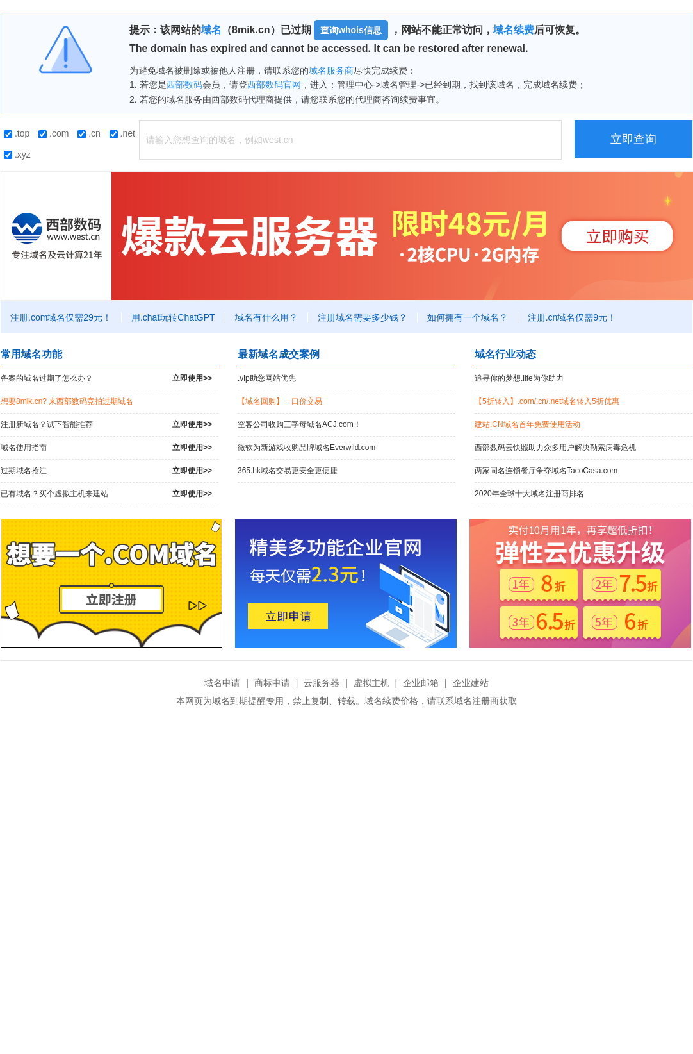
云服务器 (321, 683)
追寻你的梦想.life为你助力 (519, 378)
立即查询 (633, 139)
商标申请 (272, 683)
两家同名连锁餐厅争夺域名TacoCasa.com (546, 470)
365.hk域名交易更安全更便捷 (288, 470)
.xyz (17, 154)
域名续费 (513, 29)
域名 (211, 29)
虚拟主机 (371, 683)
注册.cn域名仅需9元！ (572, 317)
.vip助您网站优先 (267, 378)
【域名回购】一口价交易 (280, 401)
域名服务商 (331, 70)
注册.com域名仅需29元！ (60, 317)
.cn (89, 133)
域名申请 (222, 683)
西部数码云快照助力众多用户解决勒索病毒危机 (555, 447)
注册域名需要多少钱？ (362, 317)
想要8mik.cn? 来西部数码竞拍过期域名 (67, 401)
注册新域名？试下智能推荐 (106, 425)
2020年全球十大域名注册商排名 (529, 493)
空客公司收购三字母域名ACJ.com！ (299, 424)
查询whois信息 (351, 30)
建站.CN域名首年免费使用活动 (527, 424)
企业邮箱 (421, 683)
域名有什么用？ (266, 317)
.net (122, 133)
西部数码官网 (274, 84)
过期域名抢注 (106, 471)
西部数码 (184, 84)
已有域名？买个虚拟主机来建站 (106, 494)
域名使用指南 (106, 448)
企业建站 (471, 683)
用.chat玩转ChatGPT (173, 317)
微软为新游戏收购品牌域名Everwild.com (306, 447)
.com (53, 133)
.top (16, 133)
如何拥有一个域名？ (467, 317)
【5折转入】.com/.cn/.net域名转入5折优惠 (547, 401)
